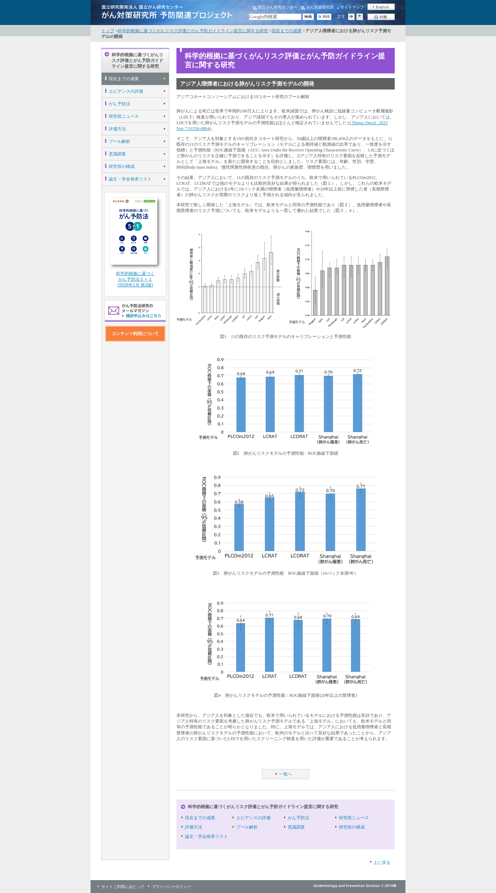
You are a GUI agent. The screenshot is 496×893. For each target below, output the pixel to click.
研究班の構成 (122, 166)
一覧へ (285, 774)
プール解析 (119, 141)
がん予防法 (119, 103)
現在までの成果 (287, 30)
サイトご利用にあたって (123, 886)
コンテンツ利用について (135, 333)
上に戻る (381, 862)
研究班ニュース (124, 116)
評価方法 (117, 128)
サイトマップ (352, 7)
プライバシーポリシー (171, 886)
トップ (107, 30)
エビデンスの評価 (126, 91)
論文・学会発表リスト (130, 179)
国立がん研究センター (277, 7)
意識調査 (117, 153)
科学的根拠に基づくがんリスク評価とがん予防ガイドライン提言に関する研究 (193, 30)
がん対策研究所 (320, 7)
